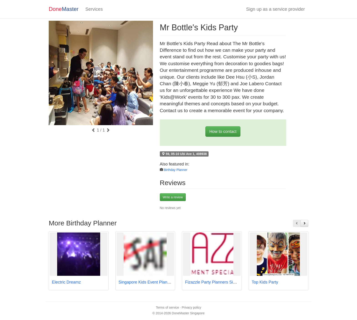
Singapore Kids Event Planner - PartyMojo (157, 282)
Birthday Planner (175, 170)
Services (94, 9)
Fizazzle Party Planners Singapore (216, 282)
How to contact (222, 131)
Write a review (173, 197)
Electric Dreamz (66, 282)
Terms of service (167, 307)
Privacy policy (191, 307)
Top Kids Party (265, 282)
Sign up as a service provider (275, 9)
